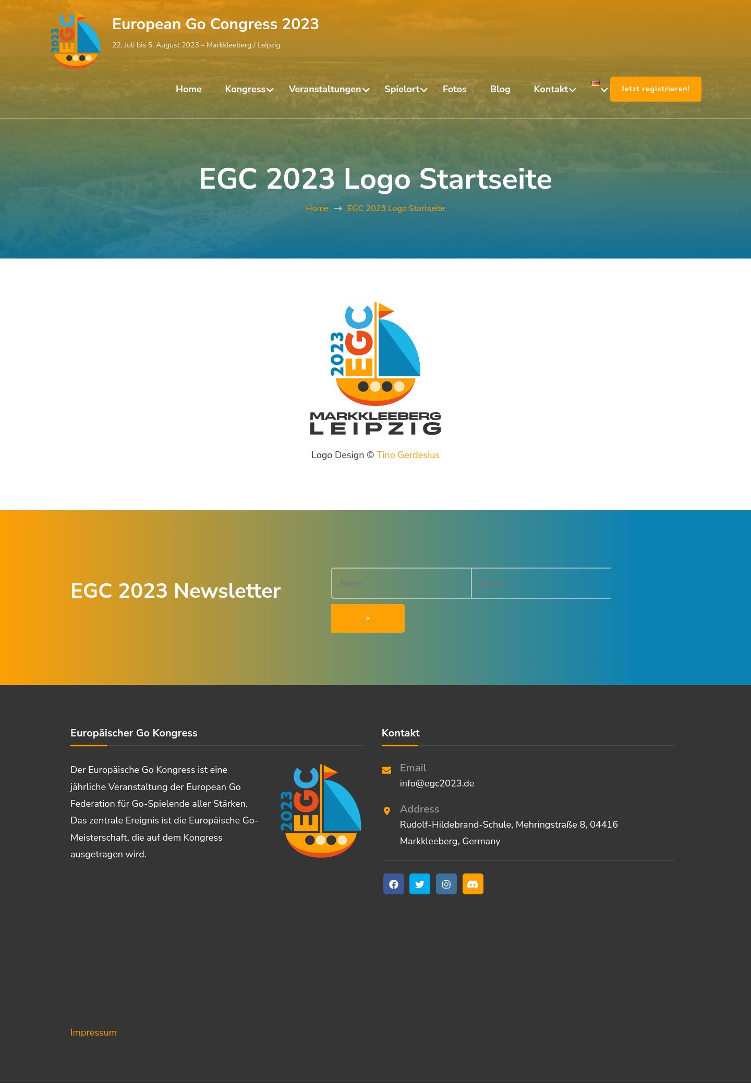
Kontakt (551, 89)
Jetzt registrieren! (656, 89)
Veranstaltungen (325, 89)
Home (189, 89)
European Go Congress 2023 (215, 24)
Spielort (401, 89)
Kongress (245, 89)
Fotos (455, 89)
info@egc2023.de (437, 753)
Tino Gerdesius (408, 455)
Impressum (93, 1002)
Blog (500, 89)
